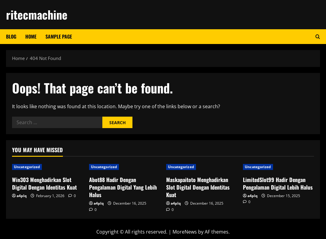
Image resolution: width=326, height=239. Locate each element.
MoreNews (184, 231)
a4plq (22, 195)
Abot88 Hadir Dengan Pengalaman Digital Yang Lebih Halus (123, 187)
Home (30, 36)
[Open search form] (317, 36)
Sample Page (58, 36)
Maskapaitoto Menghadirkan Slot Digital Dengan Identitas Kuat (198, 187)
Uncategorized (27, 166)
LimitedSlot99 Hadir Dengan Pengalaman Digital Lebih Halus (278, 183)
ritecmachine (36, 14)
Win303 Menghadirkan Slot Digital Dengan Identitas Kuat (44, 183)
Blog (11, 36)
